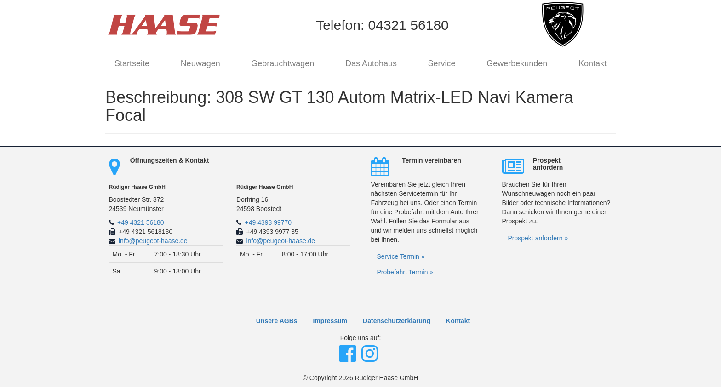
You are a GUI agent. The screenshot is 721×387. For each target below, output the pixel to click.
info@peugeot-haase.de (153, 241)
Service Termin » (401, 256)
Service (442, 63)
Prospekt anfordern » (538, 238)
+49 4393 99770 (268, 222)
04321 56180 (408, 25)
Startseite (131, 63)
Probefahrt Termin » (405, 272)
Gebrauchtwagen (282, 63)
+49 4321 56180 (140, 222)
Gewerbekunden (516, 63)
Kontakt (592, 63)
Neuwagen (200, 63)
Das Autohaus (371, 63)
